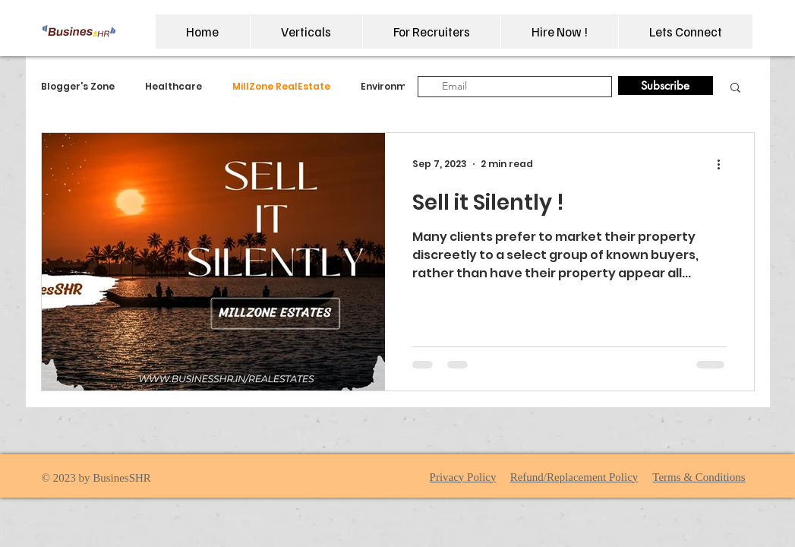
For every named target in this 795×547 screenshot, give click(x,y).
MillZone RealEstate (281, 87)
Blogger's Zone (78, 87)
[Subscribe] (665, 85)
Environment (392, 87)
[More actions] (724, 164)
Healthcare (173, 87)
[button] (306, 31)
